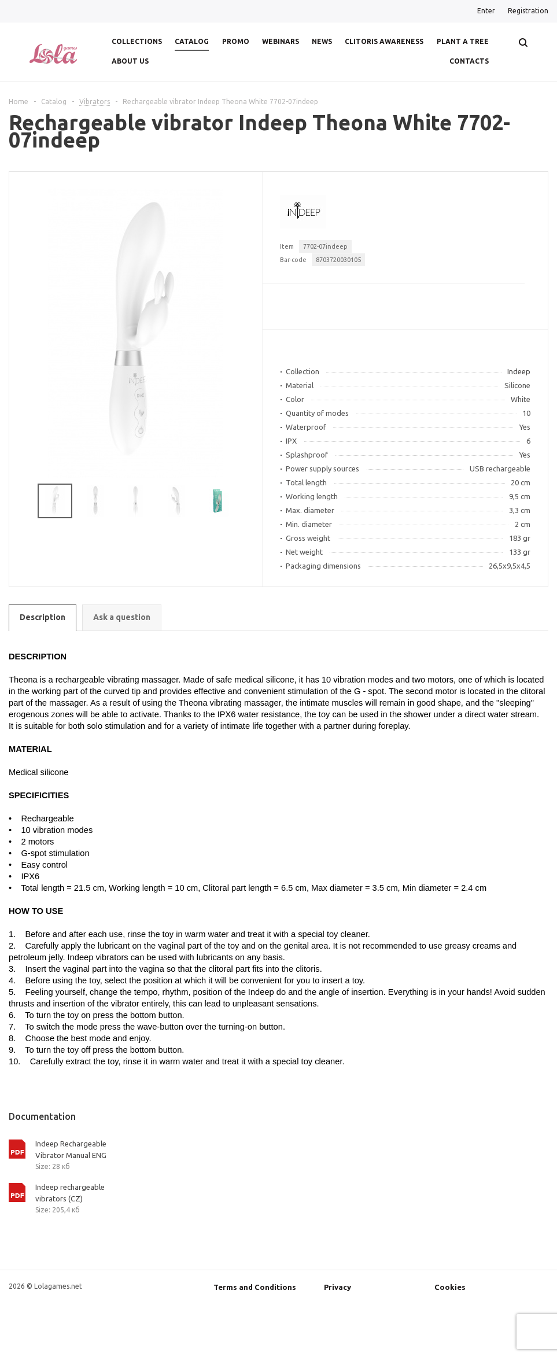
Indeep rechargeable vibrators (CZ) (70, 1193)
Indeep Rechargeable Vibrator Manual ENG (70, 1149)
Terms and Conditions (254, 1287)
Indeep (518, 371)
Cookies (450, 1287)
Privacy (337, 1287)
